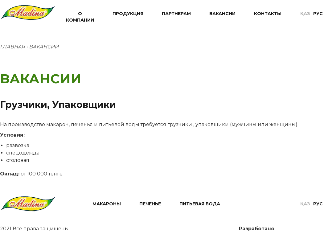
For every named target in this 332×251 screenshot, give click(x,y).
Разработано (257, 229)
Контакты (267, 13)
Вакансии (222, 13)
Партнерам (176, 13)
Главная (12, 47)
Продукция (128, 13)
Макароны (106, 204)
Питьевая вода (199, 204)
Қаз (305, 13)
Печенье (150, 204)
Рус (318, 13)
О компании (80, 17)
